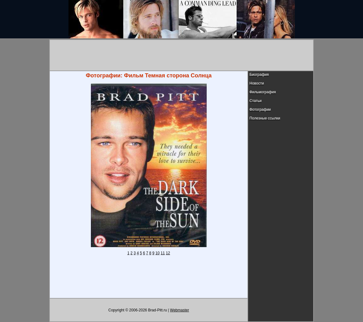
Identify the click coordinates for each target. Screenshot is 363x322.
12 (168, 253)
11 (163, 253)
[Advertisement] (181, 55)
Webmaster (179, 310)
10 (157, 253)
